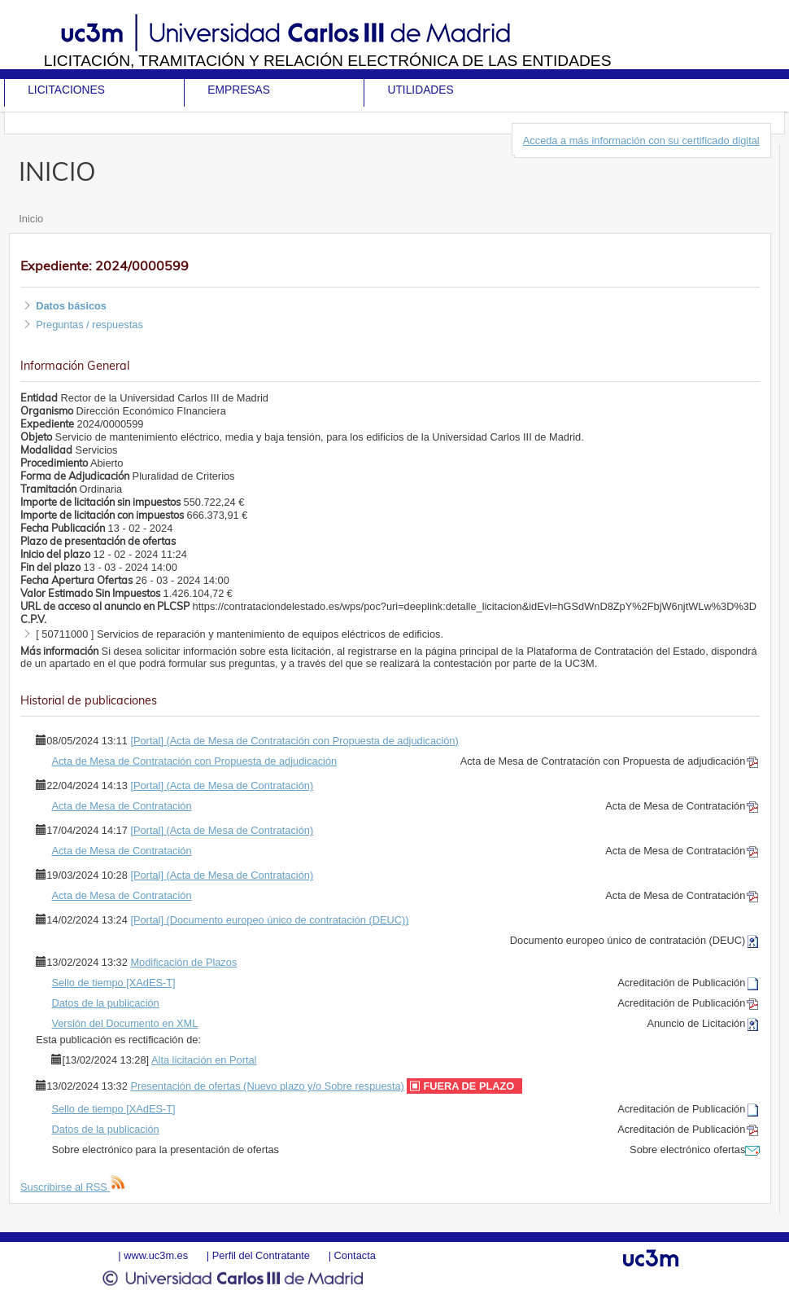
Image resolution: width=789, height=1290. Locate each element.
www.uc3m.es (156, 1255)
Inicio (31, 219)
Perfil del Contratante (261, 1255)
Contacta (355, 1255)
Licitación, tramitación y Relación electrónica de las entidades (328, 60)
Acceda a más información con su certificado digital (641, 140)
